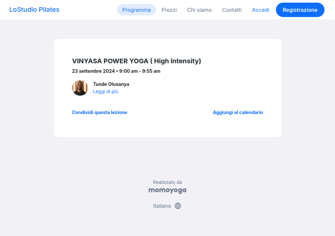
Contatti (231, 10)
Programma (136, 10)
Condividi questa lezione (99, 112)
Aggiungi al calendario (238, 112)
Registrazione (300, 10)
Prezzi (169, 10)
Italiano (167, 206)
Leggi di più (105, 91)
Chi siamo (199, 10)
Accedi (260, 10)
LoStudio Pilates (34, 9)
